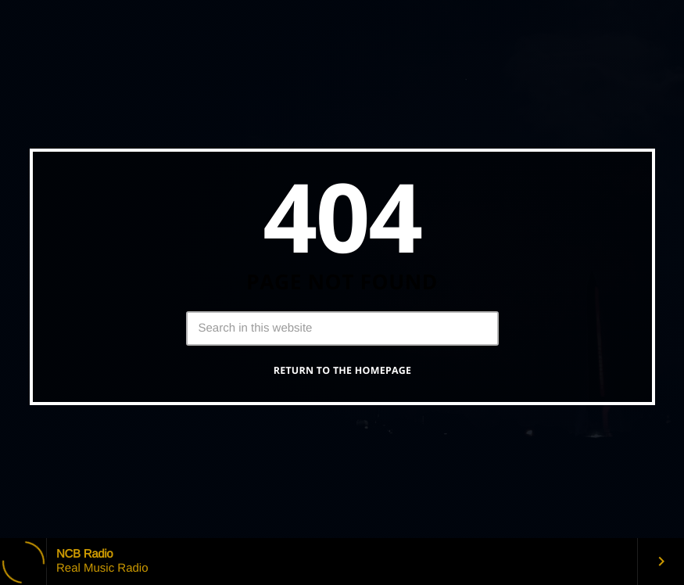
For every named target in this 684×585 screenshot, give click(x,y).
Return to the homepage (343, 370)
